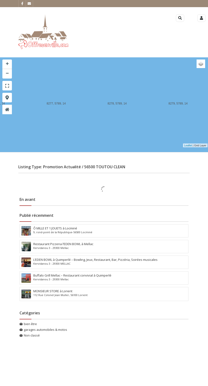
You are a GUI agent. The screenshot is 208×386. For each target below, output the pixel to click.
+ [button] (7, 64)
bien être (30, 324)
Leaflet (188, 145)
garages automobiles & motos (45, 329)
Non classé (32, 335)
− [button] (7, 73)
